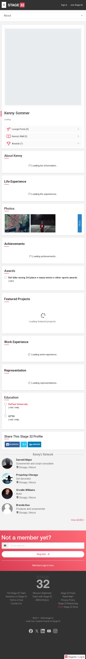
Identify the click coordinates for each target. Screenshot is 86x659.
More (79, 223)
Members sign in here (43, 565)
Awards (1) (43, 143)
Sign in (64, 5)
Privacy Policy (68, 600)
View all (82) (77, 520)
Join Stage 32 (76, 5)
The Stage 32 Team (16, 593)
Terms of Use (16, 600)
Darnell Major (24, 459)
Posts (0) (43, 129)
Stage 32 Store (71, 607)
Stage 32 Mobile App (68, 603)
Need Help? (68, 596)
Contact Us (16, 603)
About (7, 15)
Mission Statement (42, 593)
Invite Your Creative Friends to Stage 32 (43, 621)
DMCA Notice (42, 600)
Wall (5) (43, 136)
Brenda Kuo (23, 505)
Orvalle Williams (25, 490)
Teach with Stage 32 (42, 596)
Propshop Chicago (27, 474)
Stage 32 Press (68, 593)
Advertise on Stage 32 (16, 596)
